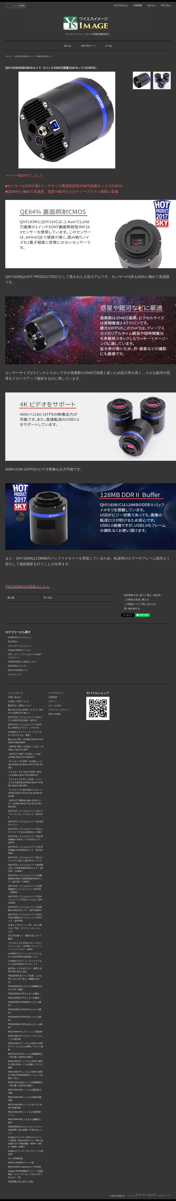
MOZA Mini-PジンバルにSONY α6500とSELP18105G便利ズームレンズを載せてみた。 (25, 1075)
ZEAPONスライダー (17, 666)
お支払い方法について (18, 701)
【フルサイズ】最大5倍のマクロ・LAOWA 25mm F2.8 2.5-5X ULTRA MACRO (25, 793)
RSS (51, 714)
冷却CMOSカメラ (44, 56)
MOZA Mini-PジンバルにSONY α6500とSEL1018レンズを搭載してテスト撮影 (25, 1064)
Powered (149, 1196)
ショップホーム (15, 693)
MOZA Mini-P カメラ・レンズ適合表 (25, 1031)
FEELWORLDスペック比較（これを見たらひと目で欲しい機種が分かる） (25, 978)
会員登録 (138, 5)
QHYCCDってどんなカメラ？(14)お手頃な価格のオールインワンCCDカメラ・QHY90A (25, 917)
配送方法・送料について (19, 705)
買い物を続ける (132, 608)
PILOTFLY (13, 641)
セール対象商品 (15, 1158)
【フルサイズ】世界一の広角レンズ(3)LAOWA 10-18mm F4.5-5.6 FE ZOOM (25, 764)
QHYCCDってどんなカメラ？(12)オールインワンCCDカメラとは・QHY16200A (25, 899)
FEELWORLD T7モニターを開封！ (24, 998)
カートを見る (55, 705)
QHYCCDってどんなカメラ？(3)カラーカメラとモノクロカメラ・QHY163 (25, 814)
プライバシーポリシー (59, 710)
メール (108, 46)
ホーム (67, 46)
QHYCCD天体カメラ (24, 56)
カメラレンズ (14, 674)
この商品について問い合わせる (140, 604)
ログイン (151, 5)
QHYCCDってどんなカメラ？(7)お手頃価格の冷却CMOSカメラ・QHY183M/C (25, 850)
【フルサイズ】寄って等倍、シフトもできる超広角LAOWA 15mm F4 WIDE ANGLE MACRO (25, 782)
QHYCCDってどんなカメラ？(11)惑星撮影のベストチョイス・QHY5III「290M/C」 (25, 889)
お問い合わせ (14, 697)
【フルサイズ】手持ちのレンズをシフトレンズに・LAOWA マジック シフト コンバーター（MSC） (25, 946)
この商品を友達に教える (136, 599)
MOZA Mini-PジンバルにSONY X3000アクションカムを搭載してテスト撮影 (25, 1046)
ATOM (58, 714)
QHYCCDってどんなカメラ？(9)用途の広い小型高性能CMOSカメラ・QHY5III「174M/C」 (25, 868)
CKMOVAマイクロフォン (20, 637)
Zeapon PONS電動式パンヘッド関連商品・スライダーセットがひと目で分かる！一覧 (25, 1174)
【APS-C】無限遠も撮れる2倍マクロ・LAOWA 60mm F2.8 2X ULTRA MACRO (24, 803)
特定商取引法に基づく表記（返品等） (143, 595)
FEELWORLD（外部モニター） (23, 662)
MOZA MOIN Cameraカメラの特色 (24, 1167)
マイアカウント (121, 5)
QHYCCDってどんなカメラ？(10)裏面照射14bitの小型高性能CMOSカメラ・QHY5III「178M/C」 (25, 878)
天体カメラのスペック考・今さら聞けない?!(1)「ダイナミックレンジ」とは (25, 928)
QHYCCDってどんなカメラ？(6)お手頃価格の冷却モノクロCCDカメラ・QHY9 (25, 839)
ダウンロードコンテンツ (19, 646)
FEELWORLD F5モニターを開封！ (24, 993)
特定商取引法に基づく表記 (20, 1181)
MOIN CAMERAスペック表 (21, 1162)
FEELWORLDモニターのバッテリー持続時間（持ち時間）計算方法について (25, 1129)
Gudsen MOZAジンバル (19, 650)
